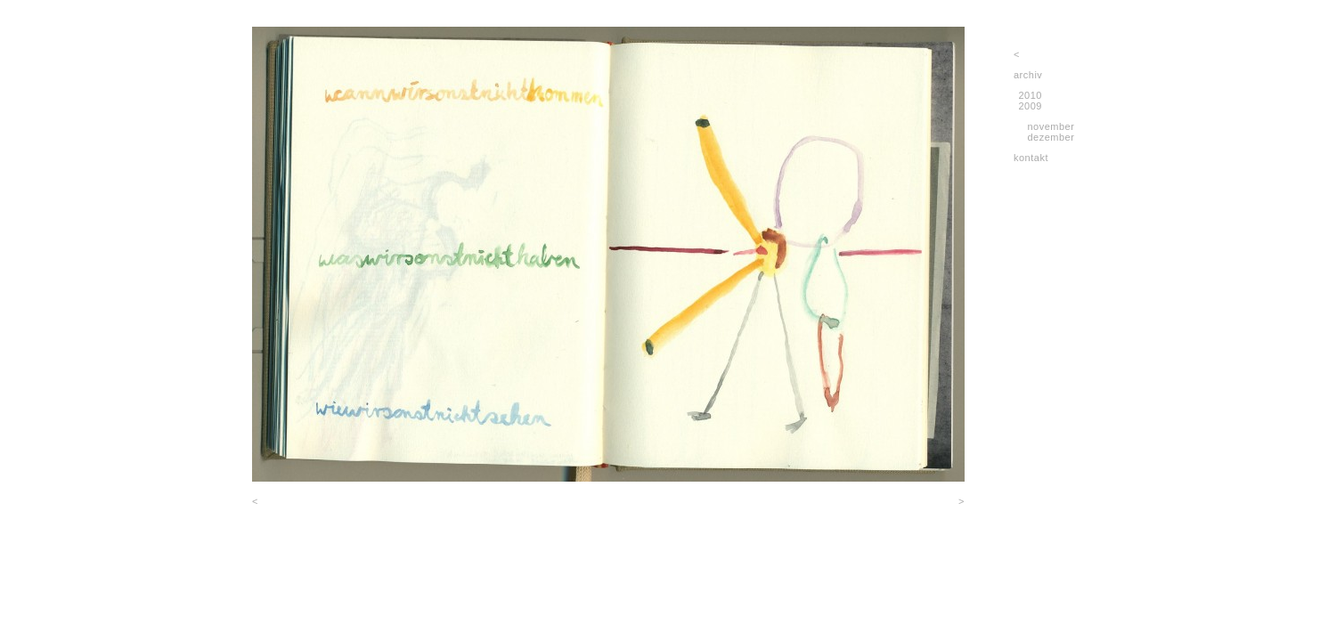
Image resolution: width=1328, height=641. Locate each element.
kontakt (1031, 157)
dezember (1050, 137)
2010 (1030, 95)
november (1050, 126)
